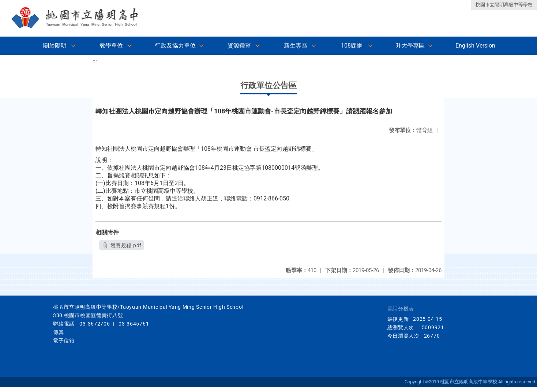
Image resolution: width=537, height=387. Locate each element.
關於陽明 (55, 45)
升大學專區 (410, 45)
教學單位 (111, 45)
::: (95, 61)
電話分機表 (400, 309)
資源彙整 (239, 45)
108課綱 (352, 45)
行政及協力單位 (175, 45)
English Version (475, 45)
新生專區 (295, 45)
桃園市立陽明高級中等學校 (504, 4)
